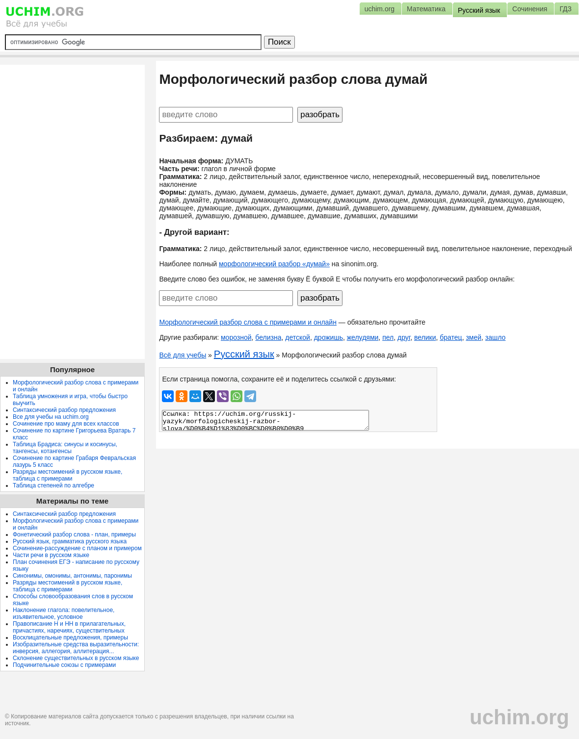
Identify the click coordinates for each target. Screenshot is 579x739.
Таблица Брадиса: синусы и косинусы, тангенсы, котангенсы (65, 448)
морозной (236, 337)
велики (425, 337)
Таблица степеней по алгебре (53, 485)
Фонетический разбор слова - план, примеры (74, 534)
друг (403, 337)
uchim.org (519, 717)
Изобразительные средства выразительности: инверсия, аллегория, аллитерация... (76, 648)
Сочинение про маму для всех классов (66, 423)
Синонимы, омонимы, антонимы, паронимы (72, 575)
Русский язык (244, 354)
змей (473, 337)
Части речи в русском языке (51, 555)
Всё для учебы (182, 355)
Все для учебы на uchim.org (51, 416)
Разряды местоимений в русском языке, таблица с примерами (67, 475)
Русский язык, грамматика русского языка (70, 541)
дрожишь (328, 337)
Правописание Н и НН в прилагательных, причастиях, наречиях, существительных (69, 627)
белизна (268, 337)
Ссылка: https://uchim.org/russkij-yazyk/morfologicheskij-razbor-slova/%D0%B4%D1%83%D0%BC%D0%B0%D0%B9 (265, 420)
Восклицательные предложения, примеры (70, 637)
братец (451, 337)
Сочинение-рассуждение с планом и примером (77, 548)
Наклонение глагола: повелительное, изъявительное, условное (63, 613)
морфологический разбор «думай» (274, 264)
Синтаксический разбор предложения (64, 410)
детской (297, 337)
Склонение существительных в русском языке (76, 658)
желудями (363, 337)
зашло (495, 337)
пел (388, 337)
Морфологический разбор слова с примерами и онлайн (248, 322)
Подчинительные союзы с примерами (64, 665)
